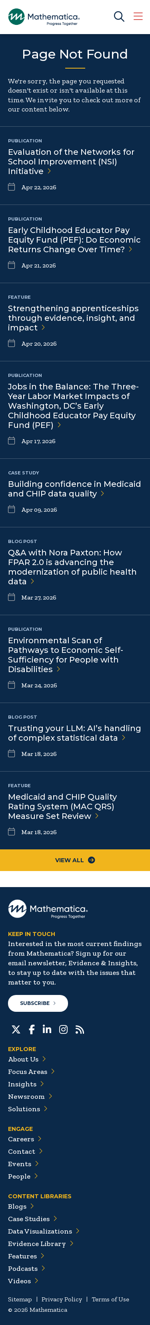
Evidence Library (41, 1243)
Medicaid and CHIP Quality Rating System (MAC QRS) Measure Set (62, 806)
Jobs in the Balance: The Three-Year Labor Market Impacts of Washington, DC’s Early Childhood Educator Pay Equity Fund (73, 406)
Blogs (21, 1206)
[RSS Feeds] (80, 1028)
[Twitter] (16, 1028)
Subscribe (38, 1003)
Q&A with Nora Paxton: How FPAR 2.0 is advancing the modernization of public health (72, 567)
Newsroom (30, 1096)
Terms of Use (110, 1299)
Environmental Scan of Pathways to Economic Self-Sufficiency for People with (65, 655)
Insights (26, 1084)
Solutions (28, 1108)
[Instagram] (63, 1028)
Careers (25, 1139)
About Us (27, 1059)
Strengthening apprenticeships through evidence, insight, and (73, 318)
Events (23, 1163)
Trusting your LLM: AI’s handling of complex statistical (74, 733)
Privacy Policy (62, 1299)
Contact (25, 1151)
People (23, 1176)
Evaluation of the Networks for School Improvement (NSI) (71, 161)
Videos (23, 1280)
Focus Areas (31, 1071)
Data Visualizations (44, 1231)
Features (26, 1256)
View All (75, 860)
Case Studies (32, 1218)
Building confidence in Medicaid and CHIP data (74, 488)
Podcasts (26, 1268)
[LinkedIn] (47, 1028)
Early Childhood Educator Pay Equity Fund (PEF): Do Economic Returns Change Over (74, 239)
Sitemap (20, 1299)
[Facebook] (32, 1028)
